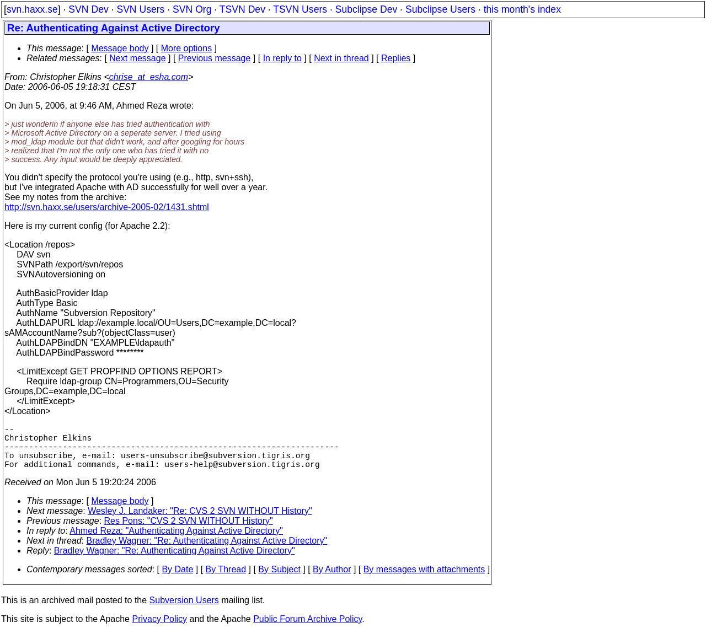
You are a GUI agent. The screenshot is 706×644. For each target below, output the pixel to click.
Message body (119, 48)
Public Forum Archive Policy (307, 630)
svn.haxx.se (32, 9)
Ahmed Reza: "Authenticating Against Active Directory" (176, 541)
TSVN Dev (242, 9)
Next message (137, 58)
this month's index (522, 9)
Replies (395, 58)
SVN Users (140, 9)
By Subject (279, 580)
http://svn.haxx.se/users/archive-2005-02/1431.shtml (106, 207)
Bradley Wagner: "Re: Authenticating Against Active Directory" (207, 551)
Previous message (214, 58)
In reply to (282, 58)
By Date (177, 580)
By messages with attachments (424, 580)
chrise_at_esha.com (148, 77)
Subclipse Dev (366, 9)
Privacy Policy (159, 630)
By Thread (226, 580)
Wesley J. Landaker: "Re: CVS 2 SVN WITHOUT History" (200, 522)
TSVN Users (300, 9)
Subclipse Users (440, 9)
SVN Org (192, 9)
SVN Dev (88, 9)
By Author (332, 580)
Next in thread (341, 58)
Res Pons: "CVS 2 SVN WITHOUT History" (188, 531)
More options (186, 48)
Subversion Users (184, 611)
